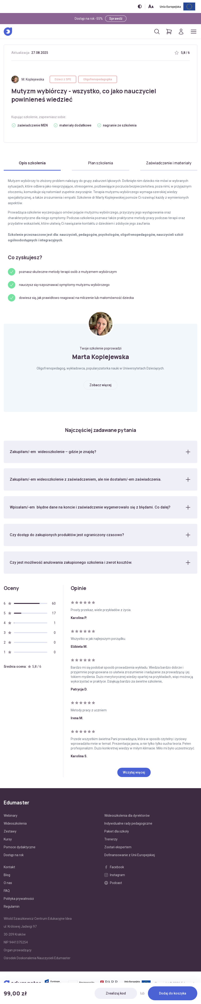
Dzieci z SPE (63, 79)
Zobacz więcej (100, 385)
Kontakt (9, 868)
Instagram (114, 876)
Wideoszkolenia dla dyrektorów (127, 816)
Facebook (114, 868)
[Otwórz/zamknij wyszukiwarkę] (157, 31)
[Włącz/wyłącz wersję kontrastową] (140, 6)
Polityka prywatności (19, 899)
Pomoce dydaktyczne (19, 848)
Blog (7, 876)
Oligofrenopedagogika (97, 79)
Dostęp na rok (14, 856)
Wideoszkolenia (15, 824)
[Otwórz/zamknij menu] (193, 31)
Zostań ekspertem (117, 848)
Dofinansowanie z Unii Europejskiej (129, 856)
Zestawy (10, 832)
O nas (8, 883)
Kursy (8, 840)
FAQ (7, 891)
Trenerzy (111, 840)
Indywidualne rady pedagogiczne (128, 824)
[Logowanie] (181, 31)
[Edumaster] (8, 31)
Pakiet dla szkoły (116, 832)
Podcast (113, 883)
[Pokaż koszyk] (169, 31)
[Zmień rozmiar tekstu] (150, 6)
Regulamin (11, 907)
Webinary (10, 816)
